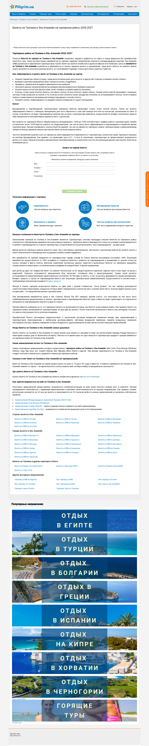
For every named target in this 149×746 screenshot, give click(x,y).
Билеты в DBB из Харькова (26, 457)
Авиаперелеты (41, 206)
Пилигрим (14, 19)
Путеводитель (103, 14)
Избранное (120, 6)
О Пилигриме (118, 14)
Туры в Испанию (17, 627)
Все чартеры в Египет (108, 479)
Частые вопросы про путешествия (113, 222)
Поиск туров (60, 14)
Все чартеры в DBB (64, 479)
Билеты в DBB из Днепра (109, 440)
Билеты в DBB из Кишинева (68, 448)
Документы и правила (45, 222)
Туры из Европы (19, 14)
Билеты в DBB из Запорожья (68, 444)
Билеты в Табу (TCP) (23, 470)
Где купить (132, 14)
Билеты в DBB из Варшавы (68, 435)
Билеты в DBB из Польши (25, 423)
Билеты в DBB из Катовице (110, 444)
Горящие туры (45, 14)
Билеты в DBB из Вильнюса (110, 435)
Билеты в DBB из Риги (107, 452)
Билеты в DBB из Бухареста (26, 435)
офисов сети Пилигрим (89, 377)
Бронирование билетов (108, 206)
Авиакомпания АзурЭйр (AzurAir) (29, 409)
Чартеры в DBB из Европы (26, 479)
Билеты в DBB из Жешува (26, 444)
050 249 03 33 (15, 736)
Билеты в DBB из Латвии (25, 419)
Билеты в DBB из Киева (25, 448)
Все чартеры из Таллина (25, 484)
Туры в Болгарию (18, 580)
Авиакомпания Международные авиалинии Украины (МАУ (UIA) (43, 400)
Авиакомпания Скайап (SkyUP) (28, 406)
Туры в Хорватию (18, 675)
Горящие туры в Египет (25, 488)
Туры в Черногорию (18, 699)
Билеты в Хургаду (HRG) (66, 466)
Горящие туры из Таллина (67, 488)
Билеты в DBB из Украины (109, 423)
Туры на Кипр (16, 651)
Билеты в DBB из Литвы (66, 419)
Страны (32, 14)
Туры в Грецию (17, 604)
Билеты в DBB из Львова (109, 448)
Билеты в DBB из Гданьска (67, 440)
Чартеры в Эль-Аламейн (28, 19)
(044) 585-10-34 (74, 7)
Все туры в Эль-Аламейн (109, 484)
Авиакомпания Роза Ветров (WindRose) (32, 403)
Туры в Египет (17, 532)
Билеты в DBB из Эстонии (26, 426)
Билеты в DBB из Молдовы (109, 419)
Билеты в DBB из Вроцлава (26, 440)
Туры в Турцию (17, 556)
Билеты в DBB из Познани (67, 452)
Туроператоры (87, 14)
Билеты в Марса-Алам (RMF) (110, 466)
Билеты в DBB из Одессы (25, 452)
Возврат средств (53, 281)
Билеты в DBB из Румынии (67, 423)
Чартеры (73, 14)
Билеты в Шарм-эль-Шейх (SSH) (28, 466)
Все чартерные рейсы (65, 484)
